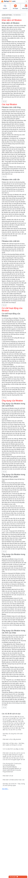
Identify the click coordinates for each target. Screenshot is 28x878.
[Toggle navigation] (26, 1)
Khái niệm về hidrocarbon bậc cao (13, 780)
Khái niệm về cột (8, 776)
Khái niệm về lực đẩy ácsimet (12, 739)
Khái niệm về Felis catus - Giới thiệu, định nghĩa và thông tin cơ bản (13, 744)
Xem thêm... (5, 788)
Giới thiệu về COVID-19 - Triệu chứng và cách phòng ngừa (14, 784)
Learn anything (7, 15)
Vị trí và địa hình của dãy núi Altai (13, 749)
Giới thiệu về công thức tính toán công (13, 734)
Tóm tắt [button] (4, 101)
